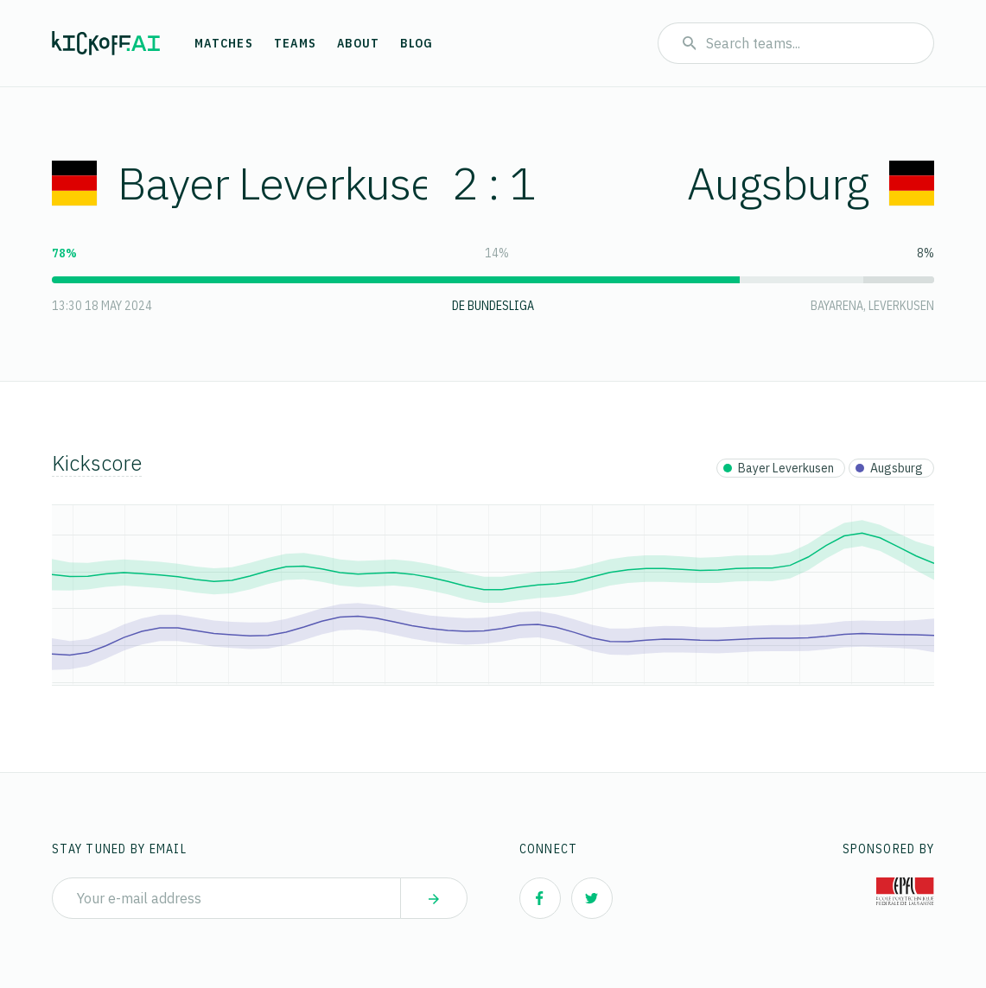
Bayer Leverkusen (255, 183)
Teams (295, 43)
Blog (416, 43)
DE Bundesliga (493, 306)
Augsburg (810, 183)
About (358, 43)
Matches (223, 43)
